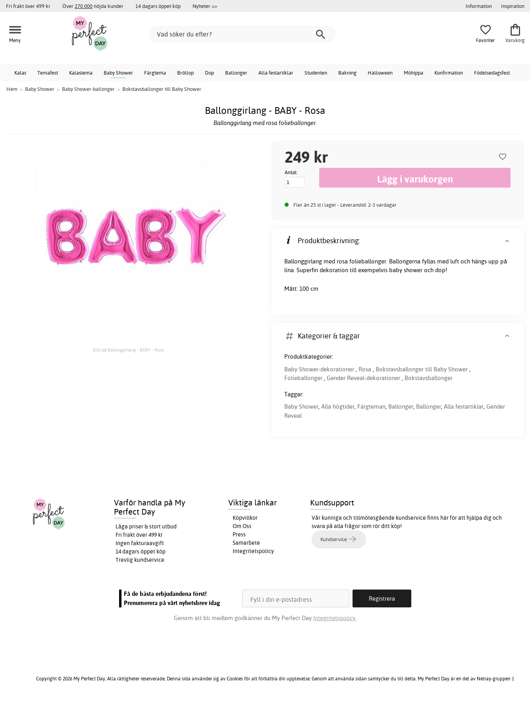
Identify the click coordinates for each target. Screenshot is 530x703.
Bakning (347, 72)
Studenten (316, 72)
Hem (11, 89)
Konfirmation (448, 72)
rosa (342, 261)
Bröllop (185, 72)
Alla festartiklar (275, 72)
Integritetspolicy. (335, 618)
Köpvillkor (245, 517)
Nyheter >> (205, 6)
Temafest (47, 72)
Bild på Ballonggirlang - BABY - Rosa (128, 350)
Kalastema (81, 72)
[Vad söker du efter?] (242, 34)
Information (479, 6)
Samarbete (246, 542)
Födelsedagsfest (492, 72)
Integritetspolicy (253, 551)
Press (239, 534)
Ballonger (236, 72)
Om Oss (242, 526)
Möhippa (413, 72)
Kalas (20, 72)
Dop (209, 72)
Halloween (380, 72)
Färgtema (155, 72)
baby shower (405, 270)
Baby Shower (118, 72)
